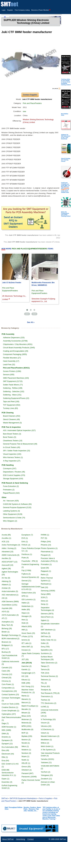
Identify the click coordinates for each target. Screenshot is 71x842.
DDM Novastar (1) (9, 727)
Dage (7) (5, 723)
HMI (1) (24, 630)
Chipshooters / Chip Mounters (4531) (17, 344)
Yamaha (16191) (47, 759)
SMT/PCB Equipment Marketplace (23, 798)
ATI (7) (4, 618)
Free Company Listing (22, 10)
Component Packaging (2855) (15, 354)
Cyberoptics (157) (9, 714)
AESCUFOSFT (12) (9, 562)
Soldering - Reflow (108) (12, 388)
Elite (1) (5, 757)
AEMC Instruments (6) (10, 555)
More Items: (27, 249)
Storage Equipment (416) (13, 478)
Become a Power (41, 10)
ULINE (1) (45, 707)
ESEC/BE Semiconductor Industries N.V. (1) (9, 772)
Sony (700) (45, 647)
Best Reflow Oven (64, 114)
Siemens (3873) (47, 614)
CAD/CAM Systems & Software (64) (17, 504)
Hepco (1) (25, 613)
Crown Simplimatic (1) (10, 711)
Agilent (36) (6, 568)
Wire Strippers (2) (10, 521)
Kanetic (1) (26, 669)
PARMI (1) (45, 535)
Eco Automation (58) (10, 747)
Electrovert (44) (8, 754)
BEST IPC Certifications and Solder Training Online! (66, 214)
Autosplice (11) (8, 622)
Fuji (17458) (26, 570)
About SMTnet (8, 839)
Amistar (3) (6, 588)
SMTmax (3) (46, 636)
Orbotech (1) (27, 770)
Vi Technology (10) (48, 719)
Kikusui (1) (26, 680)
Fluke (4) (25, 558)
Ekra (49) (5, 750)
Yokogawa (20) (47, 775)
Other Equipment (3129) (12, 514)
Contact (30, 839)
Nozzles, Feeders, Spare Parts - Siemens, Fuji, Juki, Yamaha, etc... (32, 809)
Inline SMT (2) (27, 647)
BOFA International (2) (10, 638)
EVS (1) (25, 538)
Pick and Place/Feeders (32, 103)
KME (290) (26, 683)
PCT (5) (44, 538)
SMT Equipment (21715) (12, 381)
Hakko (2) (25, 603)
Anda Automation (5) (10, 591)
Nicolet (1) (26, 743)
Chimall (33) (6, 678)
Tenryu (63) (45, 686)
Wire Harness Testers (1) (13, 457)
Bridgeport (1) (7, 645)
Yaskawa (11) (46, 762)
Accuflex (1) (6, 538)
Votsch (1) (45, 733)
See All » (30, 322)
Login (4, 10)
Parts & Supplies (45, 798)
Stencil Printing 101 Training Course (65, 160)
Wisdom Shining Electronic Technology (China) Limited (33, 21)
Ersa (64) (5, 760)
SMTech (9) (45, 633)
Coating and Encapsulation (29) (15, 351)
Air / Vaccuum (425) (11, 501)
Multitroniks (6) (27, 729)
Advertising (20, 839)
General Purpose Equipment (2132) (17, 507)
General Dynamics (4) (30, 577)
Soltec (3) (45, 643)
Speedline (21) (47, 650)
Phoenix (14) (46, 545)
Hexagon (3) (26, 616)
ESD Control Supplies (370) (14, 475)
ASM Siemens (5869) (10, 601)
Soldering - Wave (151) (12, 395)
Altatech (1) (6, 585)
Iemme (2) (26, 640)
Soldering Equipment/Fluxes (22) (16, 398)
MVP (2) (25, 733)
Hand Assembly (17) (11, 361)
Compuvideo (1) (8, 688)
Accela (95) (6, 535)
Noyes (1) (25, 756)
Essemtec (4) (7, 782)
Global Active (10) (29, 593)
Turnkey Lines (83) (10, 408)
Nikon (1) (25, 746)
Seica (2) (44, 601)
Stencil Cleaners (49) (11, 419)
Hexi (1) (25, 620)
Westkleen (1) (46, 740)
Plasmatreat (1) (47, 552)
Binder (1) (6, 632)
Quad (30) (45, 568)
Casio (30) (6, 671)
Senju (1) (44, 604)
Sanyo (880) (46, 594)
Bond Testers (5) (9, 437)
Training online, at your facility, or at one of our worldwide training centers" (66, 82)
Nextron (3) (26, 740)
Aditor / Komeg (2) (9, 548)
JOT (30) (25, 659)
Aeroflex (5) (6, 558)
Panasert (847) (27, 773)
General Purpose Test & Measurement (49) (20, 444)
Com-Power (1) (8, 684)
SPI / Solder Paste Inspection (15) (16, 451)
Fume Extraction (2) (11, 486)
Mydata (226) (27, 736)
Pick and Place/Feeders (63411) (16, 368)
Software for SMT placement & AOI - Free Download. (65, 136)
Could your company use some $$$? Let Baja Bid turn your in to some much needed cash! (65, 187)
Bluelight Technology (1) (11, 635)
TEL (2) (44, 683)
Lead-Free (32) (9, 364)
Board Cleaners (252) (11, 416)
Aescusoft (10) (7, 565)
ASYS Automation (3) (10, 615)
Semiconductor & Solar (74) (14, 518)
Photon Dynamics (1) (49, 548)
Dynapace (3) (7, 740)
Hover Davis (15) (28, 633)
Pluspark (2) (45, 555)
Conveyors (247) (9, 468)
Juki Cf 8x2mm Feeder (11, 282)
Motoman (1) (27, 719)
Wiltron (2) (45, 743)
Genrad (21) (26, 581)
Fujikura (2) (26, 574)
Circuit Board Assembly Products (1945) (19, 348)
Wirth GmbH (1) (47, 746)
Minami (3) (26, 713)
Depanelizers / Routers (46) (14, 472)
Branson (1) (6, 642)
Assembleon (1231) (9, 605)
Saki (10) (44, 587)
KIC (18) (25, 676)
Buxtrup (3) (6, 652)
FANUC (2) (26, 545)
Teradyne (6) (46, 690)
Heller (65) (26, 609)
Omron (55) (26, 767)
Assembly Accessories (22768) (15, 341)
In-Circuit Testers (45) (11, 447)
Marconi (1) (26, 702)
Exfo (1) (25, 541)
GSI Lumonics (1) (28, 599)
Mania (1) (25, 696)
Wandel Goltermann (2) (50, 736)
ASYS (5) (5, 611)
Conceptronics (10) (9, 691)
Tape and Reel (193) (11, 401)
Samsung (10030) (48, 591)
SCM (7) (44, 597)
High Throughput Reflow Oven (13, 808)
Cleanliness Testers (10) (12, 441)
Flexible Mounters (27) (12, 358)
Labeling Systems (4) (11, 511)
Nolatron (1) (26, 750)
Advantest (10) (7, 552)
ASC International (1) (10, 595)
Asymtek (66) (7, 608)
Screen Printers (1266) (12, 371)
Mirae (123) (26, 716)
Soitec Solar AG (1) (48, 640)
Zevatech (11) (46, 779)
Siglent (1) (45, 620)
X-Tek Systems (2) (48, 750)
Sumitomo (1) (46, 653)
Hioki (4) (25, 623)
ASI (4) (4, 598)
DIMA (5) (5, 734)
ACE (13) (5, 541)
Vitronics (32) (46, 726)
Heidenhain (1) (27, 606)
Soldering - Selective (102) (13, 391)
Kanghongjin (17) (28, 673)
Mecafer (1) (26, 709)
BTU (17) (5, 649)
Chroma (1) (6, 681)
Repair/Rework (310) (11, 493)
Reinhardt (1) (46, 584)
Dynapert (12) (7, 744)
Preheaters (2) (8, 490)
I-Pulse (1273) (27, 636)
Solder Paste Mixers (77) (13, 385)
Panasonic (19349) (29, 777)
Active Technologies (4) (11, 545)
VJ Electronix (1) (47, 729)
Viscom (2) (45, 723)
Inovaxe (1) (26, 650)
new (24, 111)
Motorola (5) (26, 723)
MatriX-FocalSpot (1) (30, 706)
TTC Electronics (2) (48, 703)
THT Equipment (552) (11, 405)
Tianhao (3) (45, 700)
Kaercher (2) (26, 666)
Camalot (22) (7, 667)
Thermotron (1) (47, 696)
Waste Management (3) (12, 423)
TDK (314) (45, 673)
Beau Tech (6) (7, 625)
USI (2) (43, 716)
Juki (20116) (27, 663)
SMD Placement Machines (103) (16, 378)
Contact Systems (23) (10, 694)
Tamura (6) (45, 669)
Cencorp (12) (7, 674)
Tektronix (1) (46, 680)
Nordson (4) (26, 753)
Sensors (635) (8, 374)
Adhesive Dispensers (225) (14, 337)
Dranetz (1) (6, 737)
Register (10, 10)
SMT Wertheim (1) (48, 630)
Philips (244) (46, 541)
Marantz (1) (26, 699)
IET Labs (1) (26, 643)
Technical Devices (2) (49, 676)
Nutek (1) (25, 760)
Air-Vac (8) (6, 578)
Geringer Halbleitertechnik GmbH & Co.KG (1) (31, 586)
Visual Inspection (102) (12, 454)
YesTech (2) (45, 772)
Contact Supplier (30, 95)
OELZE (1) (26, 763)
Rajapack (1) (46, 571)
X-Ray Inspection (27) (11, 461)
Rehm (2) (44, 574)
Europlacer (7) (27, 535)
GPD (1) (25, 596)
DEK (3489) (6, 730)
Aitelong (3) (6, 581)
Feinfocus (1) (27, 554)
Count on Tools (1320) (10, 704)
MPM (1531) (26, 726)
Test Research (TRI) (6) (50, 693)
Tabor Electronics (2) (49, 663)
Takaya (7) (45, 666)
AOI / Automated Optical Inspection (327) (19, 430)
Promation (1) (46, 564)
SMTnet (4, 798)
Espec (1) (5, 779)
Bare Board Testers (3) (12, 434)
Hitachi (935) (27, 626)
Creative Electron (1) (10, 707)
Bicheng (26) (7, 628)
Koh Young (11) (28, 686)
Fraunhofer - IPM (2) (30, 561)
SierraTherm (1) (47, 617)
